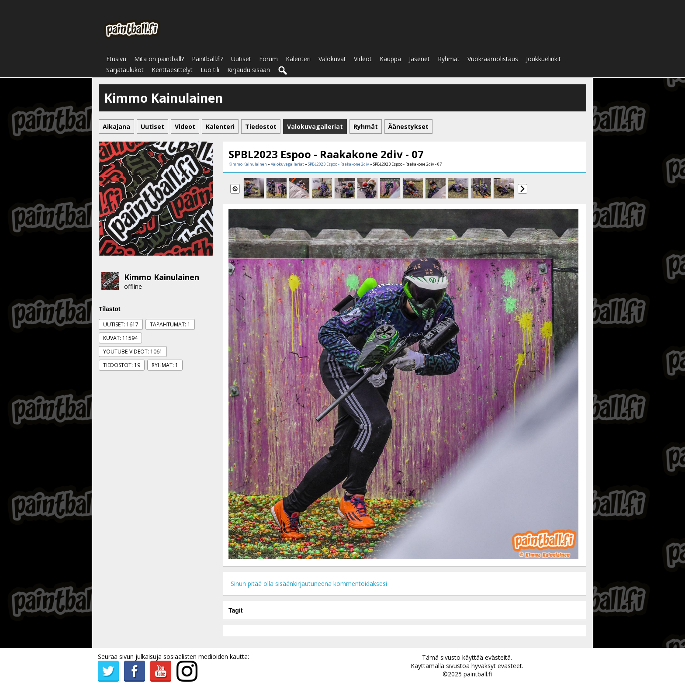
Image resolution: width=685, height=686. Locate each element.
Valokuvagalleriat (287, 164)
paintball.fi (478, 674)
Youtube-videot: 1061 (133, 351)
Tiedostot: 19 (121, 365)
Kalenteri (298, 59)
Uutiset (241, 59)
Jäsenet (419, 59)
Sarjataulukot (125, 70)
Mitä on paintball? (159, 59)
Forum (268, 59)
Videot (363, 59)
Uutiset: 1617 (120, 324)
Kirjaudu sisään (248, 70)
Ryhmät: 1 (165, 365)
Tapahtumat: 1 (170, 324)
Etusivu (116, 59)
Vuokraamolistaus (492, 59)
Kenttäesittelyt (172, 70)
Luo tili (210, 70)
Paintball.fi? (207, 59)
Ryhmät (449, 59)
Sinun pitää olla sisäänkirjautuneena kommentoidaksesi (309, 583)
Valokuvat (332, 59)
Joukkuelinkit (543, 59)
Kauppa (390, 59)
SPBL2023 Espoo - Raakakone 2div (338, 164)
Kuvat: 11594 (120, 338)
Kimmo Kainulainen (161, 277)
